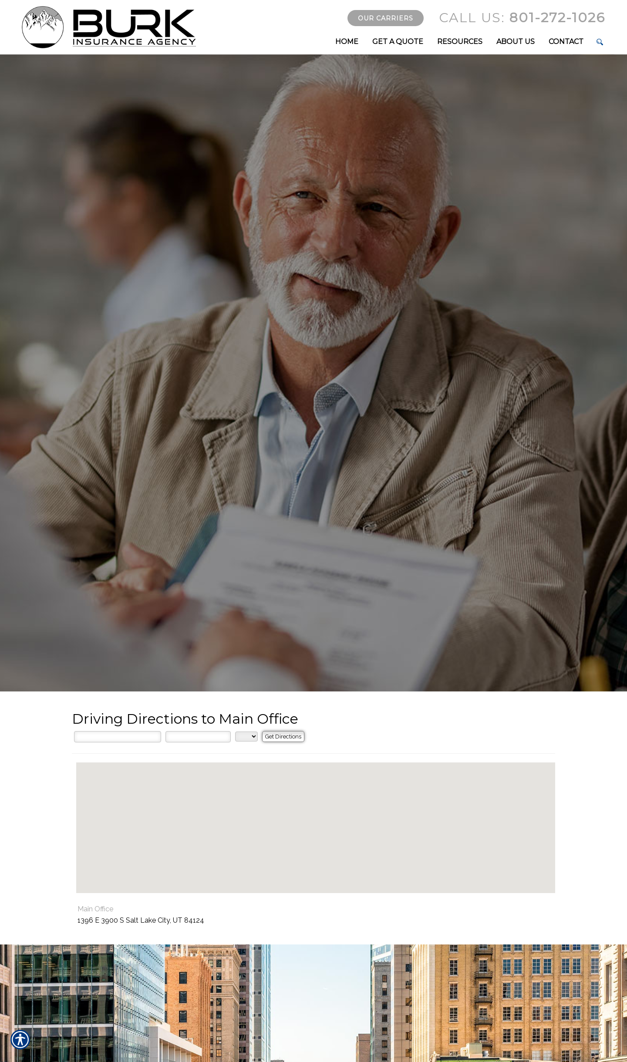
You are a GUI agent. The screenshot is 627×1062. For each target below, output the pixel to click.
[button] (315, 820)
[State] (246, 737)
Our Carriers (385, 18)
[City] (198, 736)
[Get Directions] (283, 736)
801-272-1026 (522, 18)
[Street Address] (117, 736)
